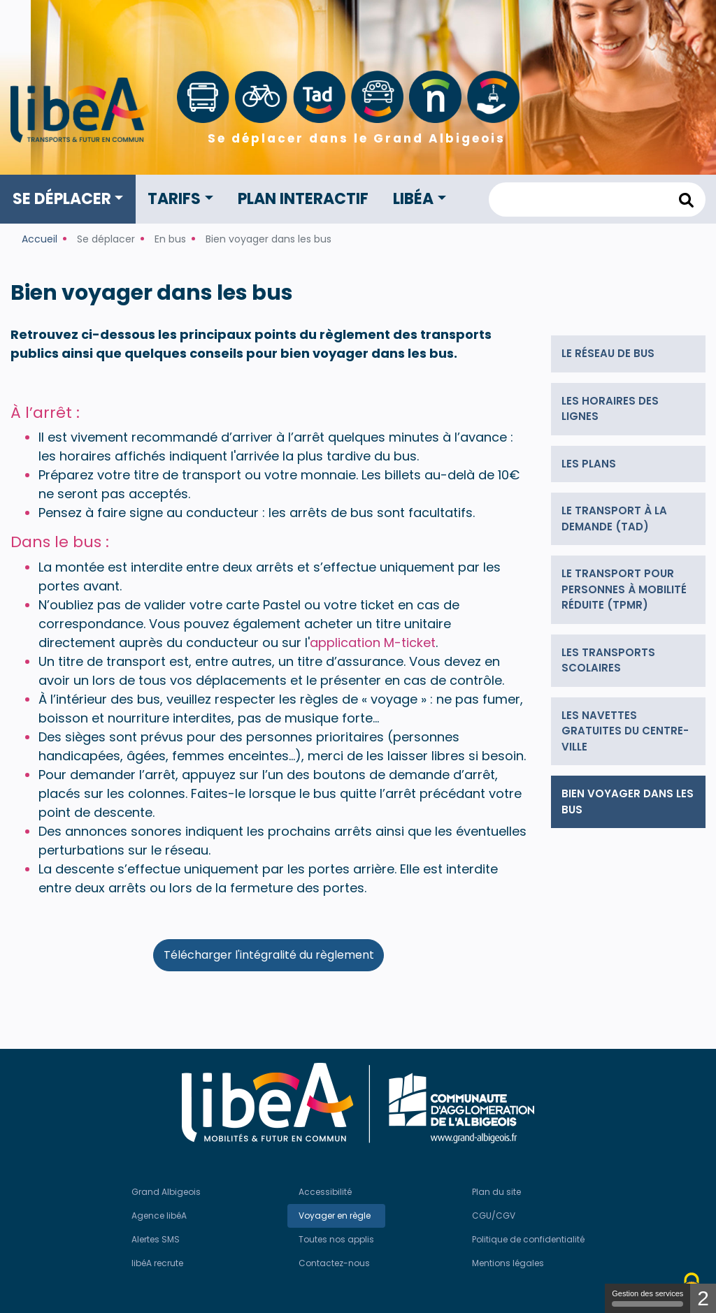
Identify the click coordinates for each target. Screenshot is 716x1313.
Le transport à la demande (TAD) (614, 518)
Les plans (588, 463)
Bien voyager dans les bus (627, 801)
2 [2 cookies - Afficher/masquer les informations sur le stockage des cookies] (703, 1298)
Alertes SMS (155, 1239)
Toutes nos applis (336, 1239)
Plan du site (496, 1192)
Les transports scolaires (608, 660)
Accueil (39, 239)
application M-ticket (373, 642)
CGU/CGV (493, 1215)
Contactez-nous (334, 1263)
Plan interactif (303, 199)
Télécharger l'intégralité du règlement (269, 955)
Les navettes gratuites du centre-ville (625, 731)
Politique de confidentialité (528, 1239)
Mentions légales (508, 1263)
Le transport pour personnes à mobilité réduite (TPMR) (624, 589)
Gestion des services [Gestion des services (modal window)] (647, 1298)
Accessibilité (325, 1192)
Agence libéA (159, 1215)
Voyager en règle (335, 1215)
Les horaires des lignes (610, 408)
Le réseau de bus (607, 353)
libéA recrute (157, 1263)
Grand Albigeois (166, 1192)
